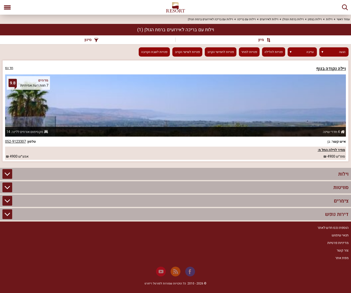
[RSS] (175, 271)
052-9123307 (15, 141)
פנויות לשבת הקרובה (154, 52)
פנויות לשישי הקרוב (187, 52)
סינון (91, 39)
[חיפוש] (345, 7)
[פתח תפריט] (7, 7)
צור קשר (343, 250)
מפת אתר (342, 258)
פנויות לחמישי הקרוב (220, 52)
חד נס (9, 68)
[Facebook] (190, 271)
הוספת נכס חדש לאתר (333, 227)
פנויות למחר (249, 52)
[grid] (175, 111)
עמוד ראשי (343, 19)
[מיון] (262, 39)
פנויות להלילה (273, 52)
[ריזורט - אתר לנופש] (175, 7)
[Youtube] (161, 271)
